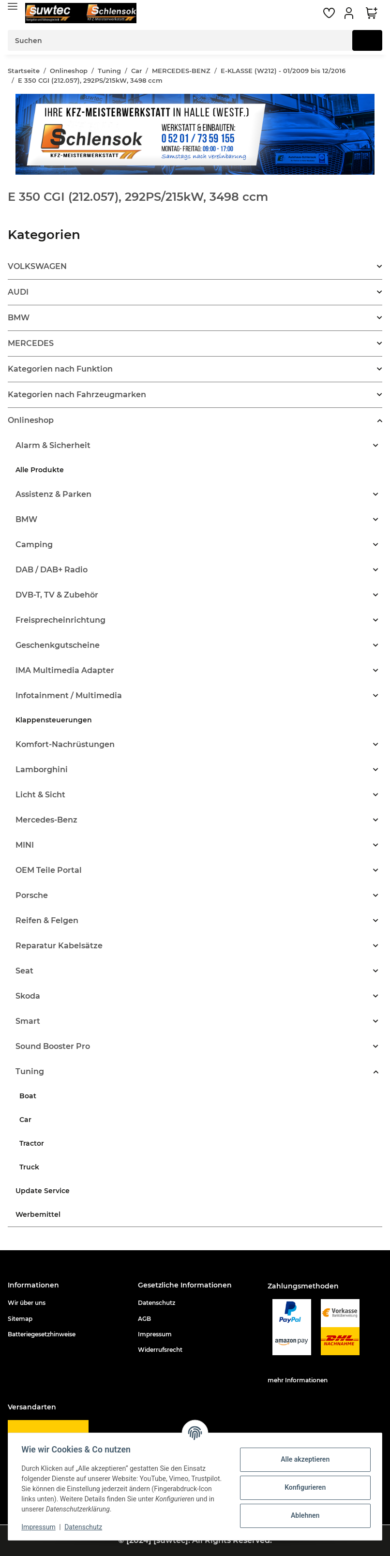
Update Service (42, 1190)
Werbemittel (37, 1214)
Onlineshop (31, 420)
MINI (24, 845)
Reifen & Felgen (46, 920)
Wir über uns (26, 1302)
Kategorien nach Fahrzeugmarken (77, 394)
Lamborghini (41, 769)
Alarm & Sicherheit (52, 445)
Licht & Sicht (40, 794)
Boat (27, 1096)
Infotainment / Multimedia (68, 695)
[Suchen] (180, 40)
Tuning (29, 1071)
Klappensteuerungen (53, 720)
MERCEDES (31, 343)
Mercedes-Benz (46, 819)
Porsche (31, 895)
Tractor (31, 1143)
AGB (144, 1318)
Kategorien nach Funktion (60, 369)
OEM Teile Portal (48, 870)
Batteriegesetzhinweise (41, 1334)
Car (25, 1119)
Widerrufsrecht (160, 1349)
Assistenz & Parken (53, 494)
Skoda (27, 996)
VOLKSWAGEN (37, 266)
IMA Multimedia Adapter (64, 670)
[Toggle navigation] (12, 6)
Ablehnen (302, 1515)
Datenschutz (156, 1302)
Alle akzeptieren (302, 1459)
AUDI (18, 292)
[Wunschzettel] (329, 13)
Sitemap (20, 1318)
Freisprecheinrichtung (60, 620)
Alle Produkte (39, 469)
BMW (19, 317)
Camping (34, 544)
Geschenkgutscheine (57, 645)
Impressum (155, 1334)
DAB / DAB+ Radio (51, 569)
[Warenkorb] (371, 13)
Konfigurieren (302, 1487)
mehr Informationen (298, 1380)
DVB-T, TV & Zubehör (56, 594)
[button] (350, 13)
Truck (29, 1167)
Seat (24, 970)
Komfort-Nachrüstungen (65, 744)
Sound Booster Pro (52, 1046)
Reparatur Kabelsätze (59, 945)
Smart (27, 1021)
